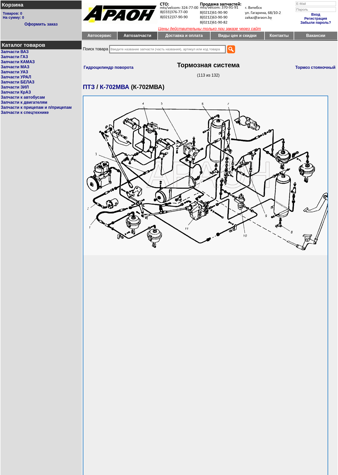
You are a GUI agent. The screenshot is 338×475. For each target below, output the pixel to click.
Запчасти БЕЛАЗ (17, 82)
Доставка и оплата (184, 35)
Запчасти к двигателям (24, 102)
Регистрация (315, 18)
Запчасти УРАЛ (16, 77)
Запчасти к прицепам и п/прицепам (36, 107)
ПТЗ (89, 86)
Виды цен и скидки (237, 35)
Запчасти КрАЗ (16, 92)
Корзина (12, 5)
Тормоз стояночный (315, 67)
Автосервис (99, 35)
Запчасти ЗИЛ (15, 87)
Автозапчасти (137, 35)
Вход (315, 14)
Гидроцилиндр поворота (109, 67)
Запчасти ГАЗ (14, 57)
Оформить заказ (41, 24)
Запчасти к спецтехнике (25, 112)
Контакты (279, 35)
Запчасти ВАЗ (15, 52)
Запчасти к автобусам (23, 97)
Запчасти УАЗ (14, 72)
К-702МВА (114, 86)
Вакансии (315, 35)
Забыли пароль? (316, 22)
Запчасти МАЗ (15, 67)
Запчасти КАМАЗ (18, 62)
